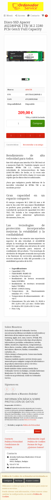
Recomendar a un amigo (33, 145)
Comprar (37, 123)
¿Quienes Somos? (36, 447)
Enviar (37, 431)
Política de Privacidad (30, 419)
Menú (8, 15)
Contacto (33, 15)
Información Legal (36, 439)
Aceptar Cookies (32, 480)
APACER (28, 90)
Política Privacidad (14, 442)
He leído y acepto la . (24, 425)
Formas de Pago (35, 444)
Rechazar (18, 480)
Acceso (20, 15)
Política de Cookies (36, 442)
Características (12, 145)
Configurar (8, 480)
